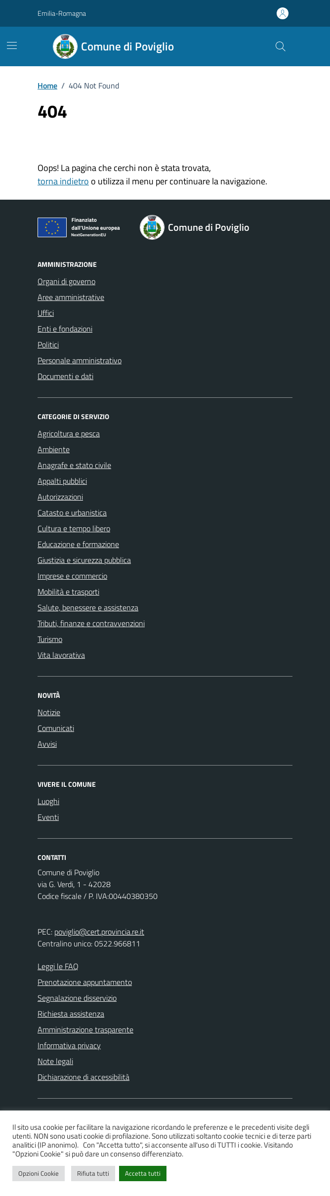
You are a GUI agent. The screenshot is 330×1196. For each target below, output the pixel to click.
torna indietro (63, 181)
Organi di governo (66, 281)
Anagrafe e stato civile (74, 465)
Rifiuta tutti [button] (93, 1173)
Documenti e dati (65, 376)
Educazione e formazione (78, 544)
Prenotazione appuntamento (85, 982)
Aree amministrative (71, 297)
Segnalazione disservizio (77, 998)
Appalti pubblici (62, 481)
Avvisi (47, 744)
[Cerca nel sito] (280, 46)
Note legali (55, 1061)
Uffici (46, 313)
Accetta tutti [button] (143, 1173)
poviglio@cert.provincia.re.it (99, 932)
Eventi (48, 817)
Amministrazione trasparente (85, 1029)
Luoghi (48, 801)
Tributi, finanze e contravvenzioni (91, 623)
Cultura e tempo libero (74, 528)
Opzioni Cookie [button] (38, 1173)
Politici (48, 344)
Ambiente (54, 449)
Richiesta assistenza (71, 1014)
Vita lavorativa (61, 655)
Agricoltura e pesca (69, 433)
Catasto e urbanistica (72, 512)
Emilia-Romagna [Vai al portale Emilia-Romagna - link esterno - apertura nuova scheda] (62, 13)
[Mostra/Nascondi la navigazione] (12, 45)
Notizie (49, 712)
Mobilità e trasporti (68, 592)
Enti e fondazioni (65, 329)
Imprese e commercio (72, 576)
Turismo (50, 639)
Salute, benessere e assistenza (88, 607)
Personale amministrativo (80, 360)
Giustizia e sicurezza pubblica (84, 560)
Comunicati (56, 728)
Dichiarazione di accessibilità (83, 1077)
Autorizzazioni (60, 497)
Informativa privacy (69, 1045)
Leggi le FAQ (58, 966)
